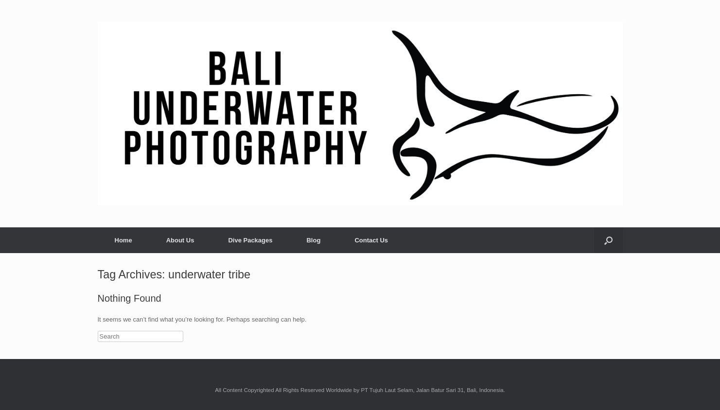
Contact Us (371, 240)
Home (123, 240)
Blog (313, 240)
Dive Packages (250, 240)
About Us (180, 240)
